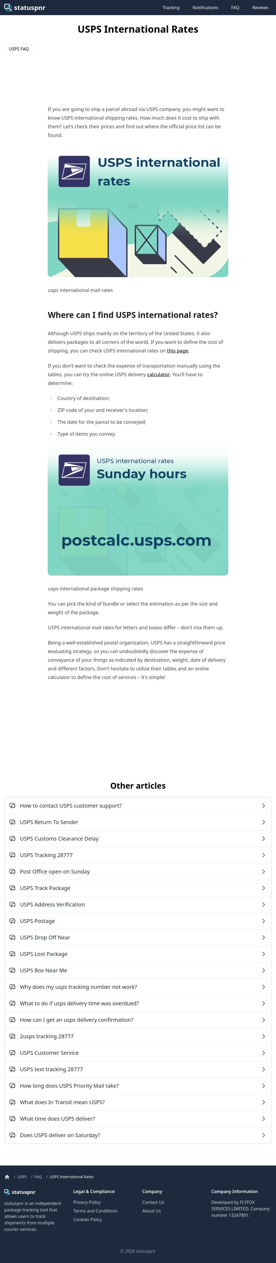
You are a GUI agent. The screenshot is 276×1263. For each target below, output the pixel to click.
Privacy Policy (87, 1202)
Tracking (171, 8)
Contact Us (153, 1202)
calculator (158, 374)
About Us (151, 1211)
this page (177, 350)
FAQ (235, 8)
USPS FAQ (19, 49)
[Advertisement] (47, 76)
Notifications (205, 8)
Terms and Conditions (95, 1211)
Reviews (260, 8)
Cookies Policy (87, 1219)
